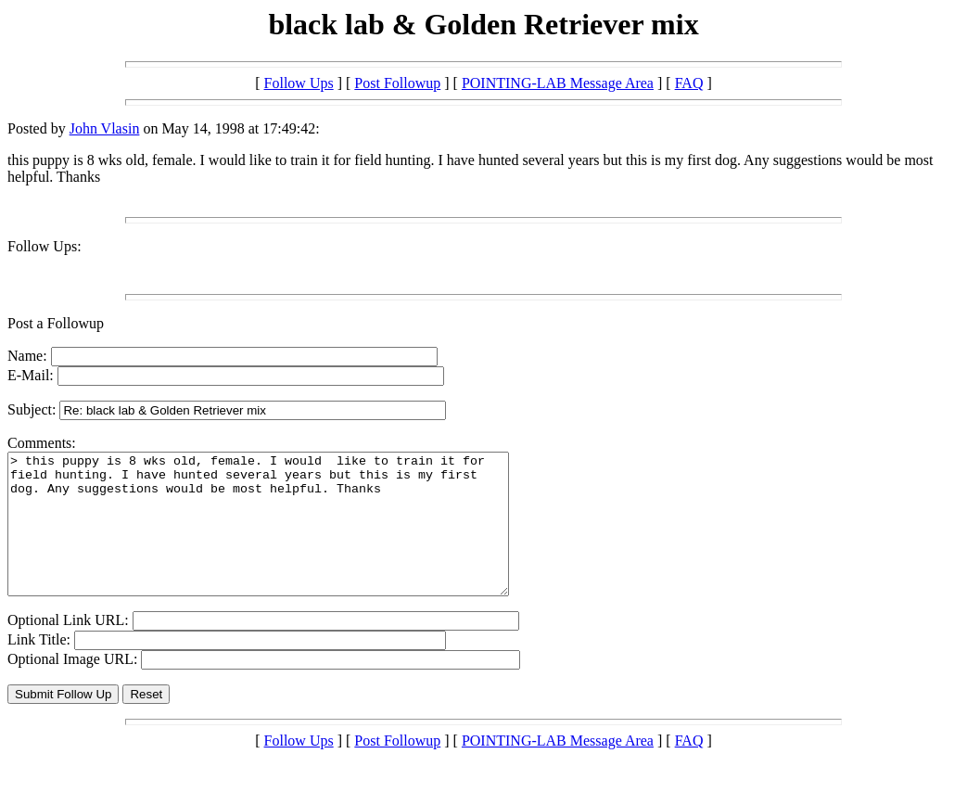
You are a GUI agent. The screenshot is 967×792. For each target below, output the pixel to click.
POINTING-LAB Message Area (558, 83)
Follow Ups (299, 83)
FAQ (689, 83)
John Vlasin (105, 128)
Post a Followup (55, 323)
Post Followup (397, 83)
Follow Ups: (44, 246)
